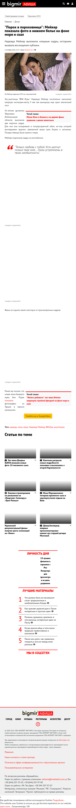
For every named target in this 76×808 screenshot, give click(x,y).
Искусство (55, 719)
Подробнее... (59, 800)
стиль (20, 427)
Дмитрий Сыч (29, 50)
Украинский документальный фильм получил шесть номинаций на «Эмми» (17, 529)
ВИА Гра (49, 427)
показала (9, 400)
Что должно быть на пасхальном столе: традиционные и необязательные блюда (39, 600)
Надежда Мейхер (37, 427)
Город (9, 719)
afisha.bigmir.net (64, 740)
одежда (13, 427)
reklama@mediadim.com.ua (54, 779)
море (25, 427)
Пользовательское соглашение (19, 767)
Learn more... (5, 806)
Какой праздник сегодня (15, 16)
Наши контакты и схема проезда (20, 757)
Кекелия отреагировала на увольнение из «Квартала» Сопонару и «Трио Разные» (17, 497)
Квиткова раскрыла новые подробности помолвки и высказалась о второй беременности (52, 464)
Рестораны (41, 719)
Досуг (17, 21)
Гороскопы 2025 (34, 16)
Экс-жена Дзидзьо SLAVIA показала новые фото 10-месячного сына (16, 463)
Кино (18, 719)
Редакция (9, 752)
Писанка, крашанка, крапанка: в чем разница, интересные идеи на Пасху (40, 620)
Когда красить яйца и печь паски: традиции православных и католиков (40, 631)
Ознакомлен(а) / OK (21, 806)
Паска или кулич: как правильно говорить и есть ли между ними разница (39, 642)
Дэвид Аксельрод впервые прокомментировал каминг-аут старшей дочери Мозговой (53, 530)
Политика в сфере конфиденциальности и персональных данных (35, 762)
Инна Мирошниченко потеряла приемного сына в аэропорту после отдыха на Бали (53, 497)
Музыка (28, 719)
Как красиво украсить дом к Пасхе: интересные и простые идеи (41, 610)
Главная (8, 21)
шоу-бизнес (59, 427)
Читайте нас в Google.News (38, 416)
